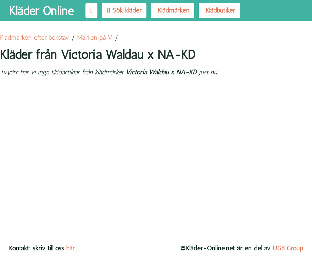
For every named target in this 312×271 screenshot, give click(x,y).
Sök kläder (124, 10)
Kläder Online (41, 11)
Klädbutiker (219, 10)
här (70, 248)
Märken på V (94, 37)
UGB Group (288, 248)
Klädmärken (172, 10)
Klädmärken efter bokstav (34, 37)
